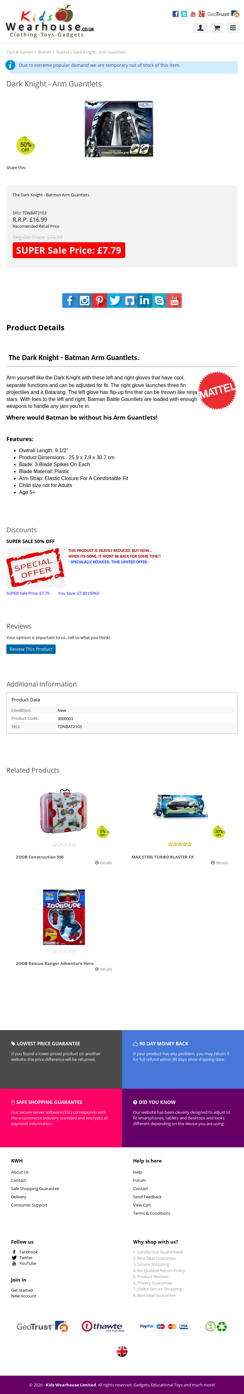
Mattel (62, 52)
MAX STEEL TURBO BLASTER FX (163, 857)
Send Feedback (147, 1197)
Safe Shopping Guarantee (35, 1188)
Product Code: (24, 718)
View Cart (142, 1205)
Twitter (26, 1257)
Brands (44, 52)
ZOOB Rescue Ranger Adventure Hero (55, 963)
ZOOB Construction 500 (40, 857)
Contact (18, 1180)
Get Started (22, 1290)
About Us (20, 1172)
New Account (23, 1296)
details (105, 862)
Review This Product (31, 649)
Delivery (18, 1197)
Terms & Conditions (151, 1213)
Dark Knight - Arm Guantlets (99, 52)
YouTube (27, 1263)
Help (137, 1172)
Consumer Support (29, 1205)
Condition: (21, 710)
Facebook (28, 1252)
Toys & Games (19, 52)
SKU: (15, 726)
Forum (139, 1180)
